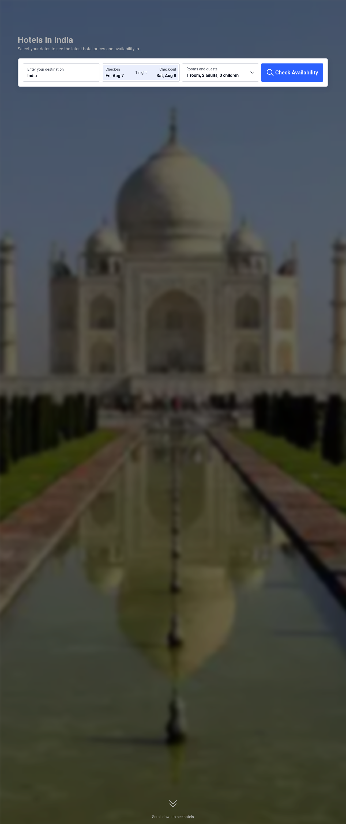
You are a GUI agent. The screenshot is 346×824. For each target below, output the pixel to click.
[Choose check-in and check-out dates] (121, 72)
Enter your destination (45, 69)
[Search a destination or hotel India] (61, 72)
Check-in (113, 69)
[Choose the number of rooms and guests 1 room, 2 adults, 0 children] (220, 72)
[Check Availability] (292, 72)
